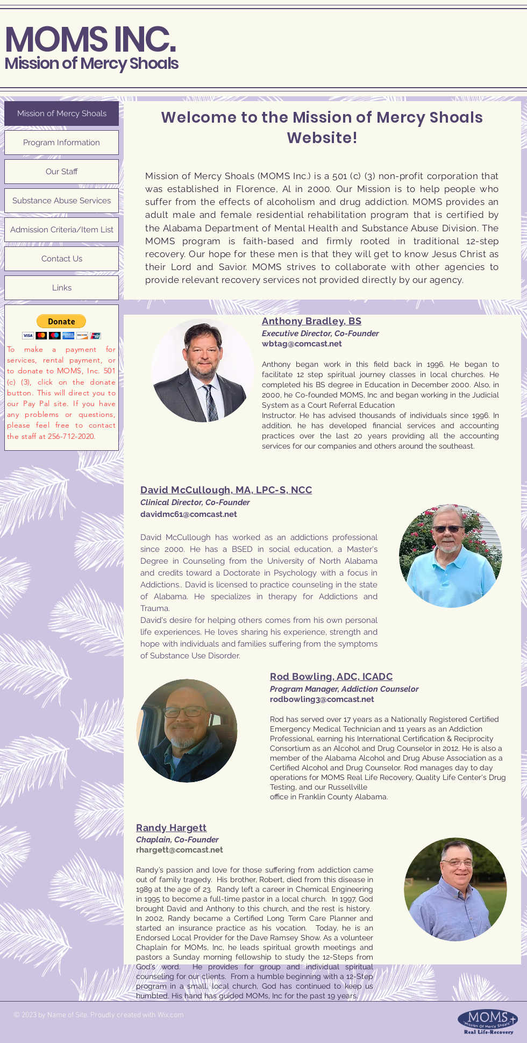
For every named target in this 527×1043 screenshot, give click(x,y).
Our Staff (62, 171)
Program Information (61, 142)
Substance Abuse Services (61, 200)
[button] (61, 326)
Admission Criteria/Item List (61, 230)
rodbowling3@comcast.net (322, 699)
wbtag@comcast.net (302, 344)
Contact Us (61, 259)
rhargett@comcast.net (179, 850)
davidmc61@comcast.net (188, 514)
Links (62, 288)
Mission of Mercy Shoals (91, 63)
